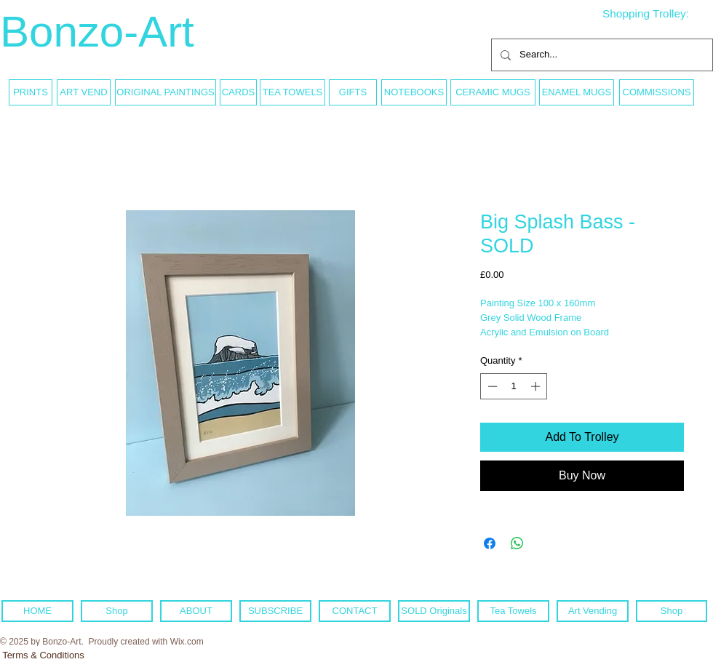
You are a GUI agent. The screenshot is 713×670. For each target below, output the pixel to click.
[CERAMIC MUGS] (492, 92)
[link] (657, 13)
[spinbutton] (514, 386)
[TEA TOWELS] (292, 92)
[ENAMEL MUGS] (576, 92)
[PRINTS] (30, 92)
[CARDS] (238, 92)
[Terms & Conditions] (43, 655)
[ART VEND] (84, 92)
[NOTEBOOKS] (414, 92)
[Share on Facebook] (489, 543)
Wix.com (187, 642)
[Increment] (537, 386)
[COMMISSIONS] (656, 92)
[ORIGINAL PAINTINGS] (165, 92)
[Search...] (600, 55)
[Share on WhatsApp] (517, 543)
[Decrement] (491, 386)
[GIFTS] (353, 92)
